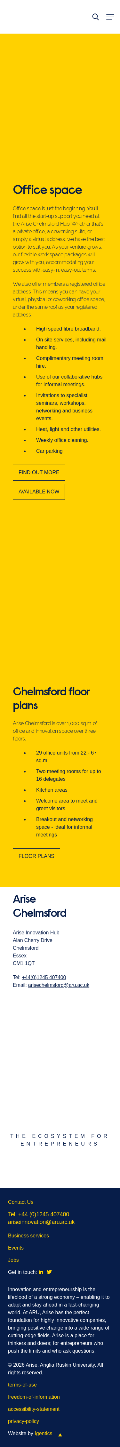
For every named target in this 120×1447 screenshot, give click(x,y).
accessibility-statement (34, 1409)
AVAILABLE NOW (39, 491)
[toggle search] (95, 17)
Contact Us (20, 1202)
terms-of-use (22, 1384)
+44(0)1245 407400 (44, 986)
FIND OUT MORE (39, 472)
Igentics (43, 1433)
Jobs (13, 1260)
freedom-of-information (34, 1397)
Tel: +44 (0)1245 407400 (38, 1214)
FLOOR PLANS (36, 865)
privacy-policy (23, 1421)
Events (16, 1248)
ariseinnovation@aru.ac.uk (41, 1222)
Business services (28, 1235)
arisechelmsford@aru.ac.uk (58, 994)
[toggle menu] (109, 17)
